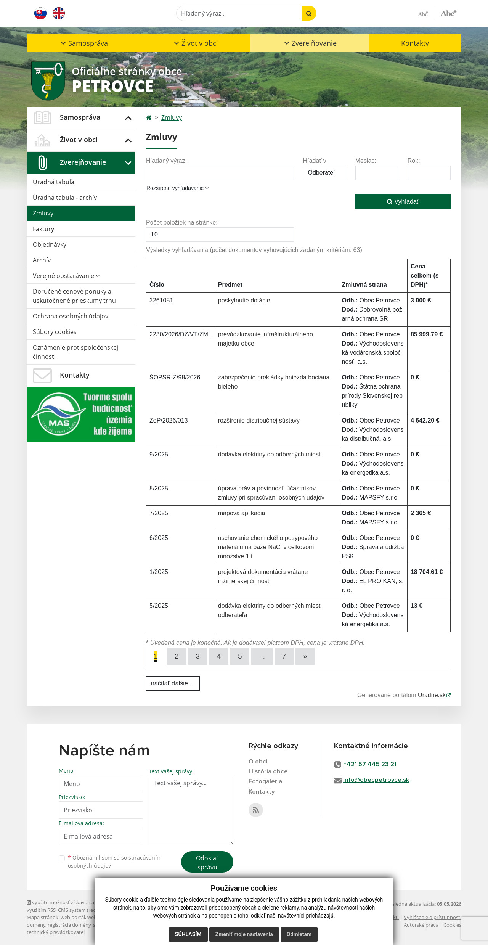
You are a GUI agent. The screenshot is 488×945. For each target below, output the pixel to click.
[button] (83, 43)
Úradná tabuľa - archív (65, 197)
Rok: (414, 161)
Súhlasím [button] (188, 934)
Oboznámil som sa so (115, 861)
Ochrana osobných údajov (70, 316)
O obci (258, 762)
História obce (268, 771)
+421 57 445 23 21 (370, 764)
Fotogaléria (265, 782)
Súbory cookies (55, 332)
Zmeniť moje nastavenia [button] (244, 934)
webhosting (100, 917)
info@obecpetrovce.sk (376, 780)
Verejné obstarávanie (66, 276)
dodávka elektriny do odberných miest (269, 454)
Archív (42, 260)
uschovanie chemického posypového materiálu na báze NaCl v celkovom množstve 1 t (268, 547)
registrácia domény (69, 924)
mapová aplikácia (241, 513)
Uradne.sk (432, 695)
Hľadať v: (315, 161)
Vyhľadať (403, 201)
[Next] (306, 656)
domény (36, 924)
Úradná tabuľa (53, 182)
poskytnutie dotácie (244, 300)
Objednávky (49, 244)
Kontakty (415, 43)
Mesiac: (365, 161)
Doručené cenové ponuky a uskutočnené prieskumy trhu (74, 296)
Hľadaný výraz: (166, 161)
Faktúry (43, 229)
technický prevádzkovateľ (56, 932)
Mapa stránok (42, 917)
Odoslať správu (207, 862)
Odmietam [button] (299, 934)
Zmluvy (43, 213)
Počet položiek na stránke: (182, 222)
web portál (73, 917)
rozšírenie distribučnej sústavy (259, 420)
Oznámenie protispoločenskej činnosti (75, 352)
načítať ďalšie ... (173, 683)
